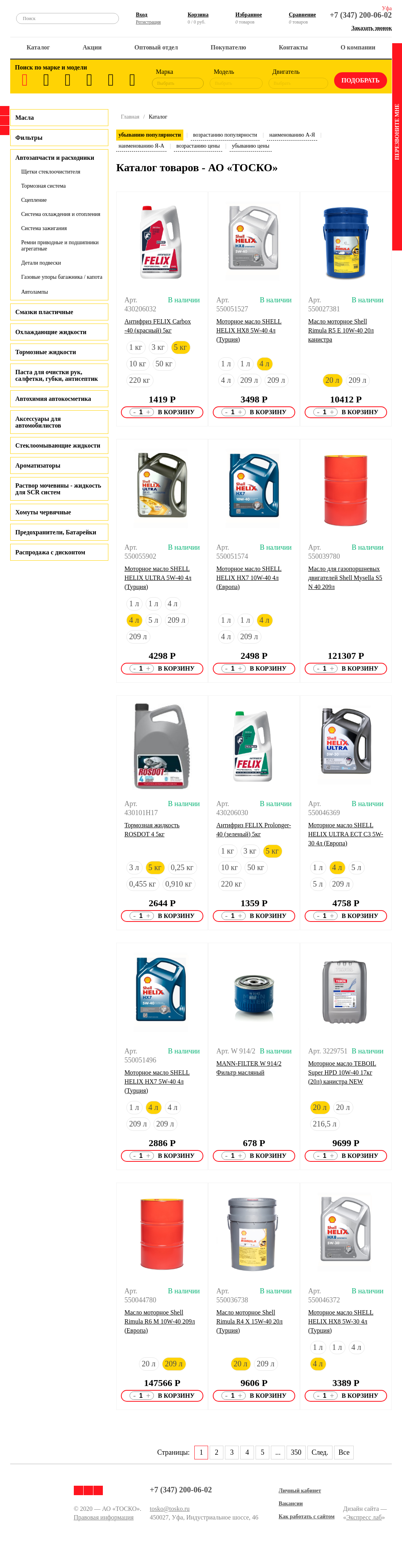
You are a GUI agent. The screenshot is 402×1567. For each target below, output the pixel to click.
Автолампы (34, 292)
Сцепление (34, 200)
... (278, 1452)
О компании (357, 47)
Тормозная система (43, 186)
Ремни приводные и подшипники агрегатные (60, 246)
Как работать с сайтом (307, 1516)
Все (343, 1452)
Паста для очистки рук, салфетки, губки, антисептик (56, 375)
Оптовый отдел (156, 47)
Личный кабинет (300, 1491)
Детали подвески (41, 263)
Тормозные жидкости (45, 352)
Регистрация (148, 22)
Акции (92, 47)
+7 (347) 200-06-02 (361, 15)
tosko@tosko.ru (170, 1508)
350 (296, 1452)
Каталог (38, 47)
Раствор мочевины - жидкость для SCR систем (58, 489)
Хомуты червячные (43, 512)
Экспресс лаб (364, 1517)
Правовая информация (104, 1517)
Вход (141, 15)
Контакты (293, 47)
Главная (130, 117)
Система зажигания (44, 228)
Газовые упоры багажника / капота (61, 277)
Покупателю (228, 47)
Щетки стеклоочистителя (50, 172)
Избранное (249, 15)
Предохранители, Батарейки (55, 532)
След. (320, 1452)
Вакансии (291, 1504)
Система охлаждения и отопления (60, 214)
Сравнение (302, 15)
